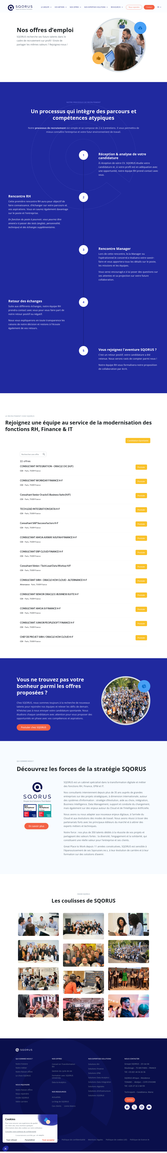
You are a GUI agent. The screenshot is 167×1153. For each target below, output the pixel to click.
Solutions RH (93, 1065)
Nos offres (75, 7)
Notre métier (21, 1069)
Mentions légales (95, 1141)
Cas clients (56, 1107)
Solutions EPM (94, 1074)
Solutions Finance (96, 1070)
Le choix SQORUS (23, 1077)
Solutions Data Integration (99, 1083)
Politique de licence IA (139, 1141)
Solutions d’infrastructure (99, 1092)
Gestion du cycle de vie (62, 1072)
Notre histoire (22, 1065)
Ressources (117, 7)
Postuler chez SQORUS (33, 728)
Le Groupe (46, 7)
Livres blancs (70, 1107)
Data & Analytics (59, 1084)
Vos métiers (61, 7)
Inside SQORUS (22, 1099)
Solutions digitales (96, 1088)
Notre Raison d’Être (24, 1073)
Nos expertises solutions (96, 7)
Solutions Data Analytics (98, 1079)
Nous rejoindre (134, 7)
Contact (149, 7)
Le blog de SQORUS (60, 1103)
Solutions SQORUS (96, 1097)
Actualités (56, 1098)
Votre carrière (22, 1103)
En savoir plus (36, 827)
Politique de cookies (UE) (116, 1141)
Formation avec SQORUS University (62, 1078)
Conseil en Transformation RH (63, 1066)
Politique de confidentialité (73, 1141)
